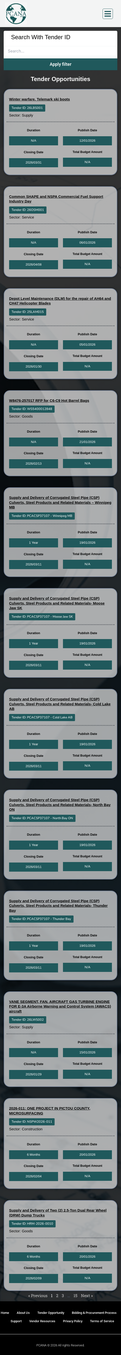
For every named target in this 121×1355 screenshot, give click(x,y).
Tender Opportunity (50, 1313)
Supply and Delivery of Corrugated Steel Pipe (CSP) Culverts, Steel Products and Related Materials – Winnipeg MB (60, 502)
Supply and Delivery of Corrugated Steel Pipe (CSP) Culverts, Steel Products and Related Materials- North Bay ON (60, 805)
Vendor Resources (42, 1321)
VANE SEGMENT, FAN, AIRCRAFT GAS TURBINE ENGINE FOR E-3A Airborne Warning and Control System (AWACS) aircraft (60, 1006)
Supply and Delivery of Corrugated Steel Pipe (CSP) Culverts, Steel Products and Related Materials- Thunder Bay (58, 906)
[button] (27, 108)
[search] (60, 51)
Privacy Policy (72, 1321)
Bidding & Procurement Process (94, 1313)
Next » (87, 1295)
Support (16, 1321)
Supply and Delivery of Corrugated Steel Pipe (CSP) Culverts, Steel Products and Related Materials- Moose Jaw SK (57, 603)
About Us (23, 1313)
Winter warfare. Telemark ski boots (39, 99)
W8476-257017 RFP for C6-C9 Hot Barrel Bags (49, 400)
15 (75, 1295)
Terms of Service (102, 1321)
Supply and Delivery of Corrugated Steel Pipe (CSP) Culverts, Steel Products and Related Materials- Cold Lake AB (60, 704)
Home (5, 1313)
